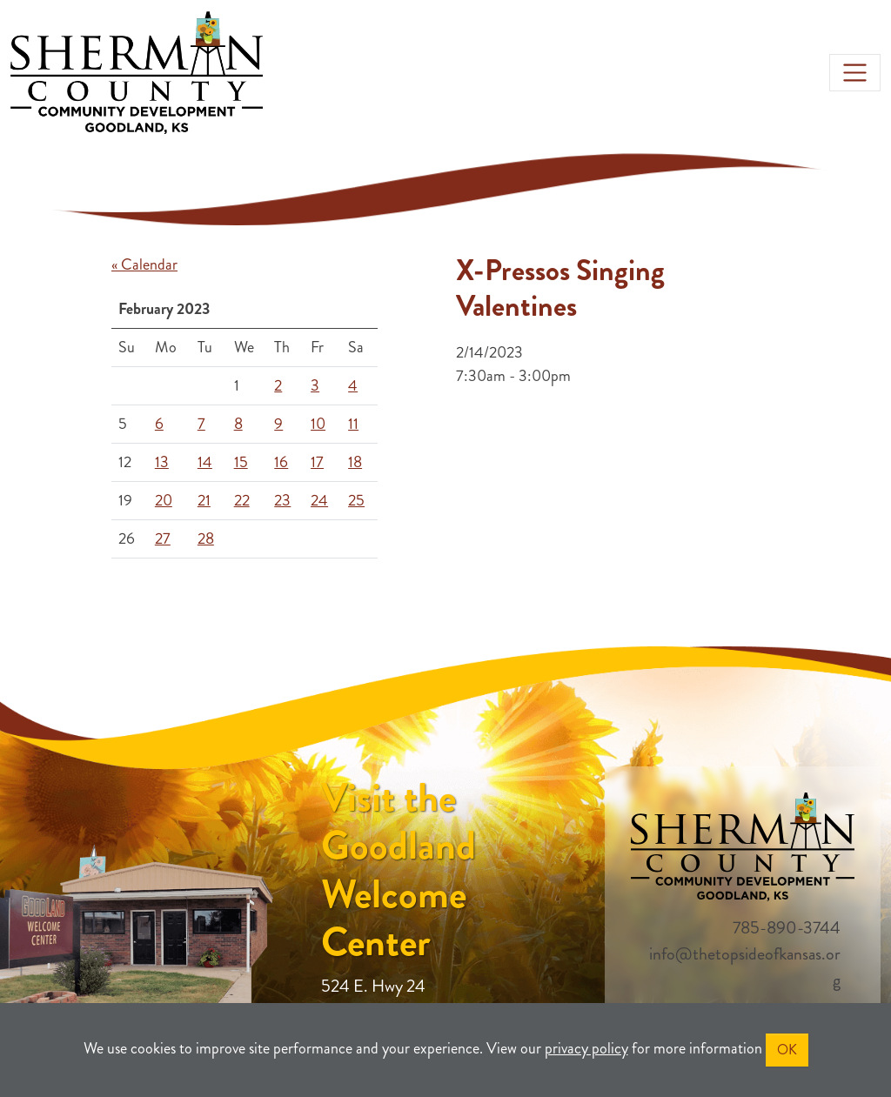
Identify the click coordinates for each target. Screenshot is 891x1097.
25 (356, 500)
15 (241, 462)
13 (162, 462)
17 (317, 462)
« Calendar (144, 264)
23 (282, 500)
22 (242, 500)
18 (355, 462)
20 (163, 500)
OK (787, 1050)
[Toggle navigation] (855, 72)
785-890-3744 (787, 927)
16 (281, 462)
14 (205, 462)
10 (318, 423)
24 (319, 500)
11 (353, 423)
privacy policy (586, 1048)
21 (204, 500)
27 (163, 538)
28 (206, 538)
